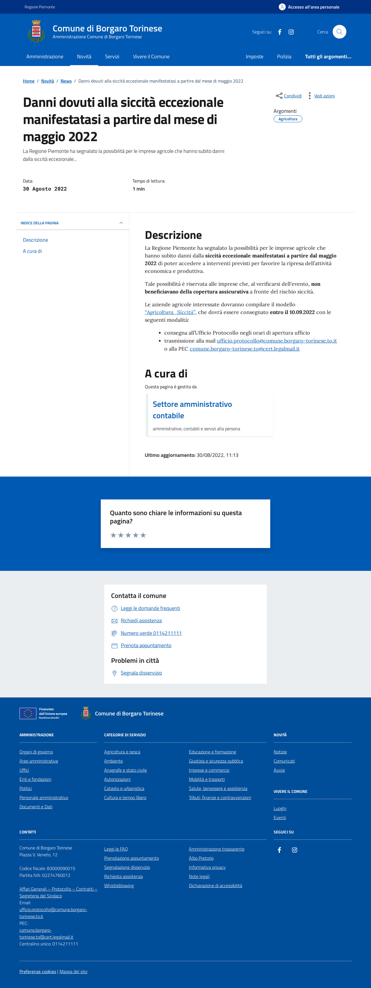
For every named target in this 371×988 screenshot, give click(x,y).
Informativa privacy (207, 867)
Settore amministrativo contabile (192, 409)
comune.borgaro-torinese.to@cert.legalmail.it (245, 348)
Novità (84, 56)
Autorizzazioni (117, 779)
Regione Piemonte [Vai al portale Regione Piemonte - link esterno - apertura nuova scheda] (40, 7)
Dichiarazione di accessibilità (215, 885)
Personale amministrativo (43, 797)
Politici (25, 788)
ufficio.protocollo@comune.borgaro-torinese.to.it (277, 340)
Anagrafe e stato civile (125, 770)
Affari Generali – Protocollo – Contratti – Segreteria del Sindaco (58, 892)
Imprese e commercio (209, 770)
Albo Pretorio (201, 858)
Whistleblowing (119, 885)
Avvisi (279, 770)
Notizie (280, 751)
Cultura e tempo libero (125, 797)
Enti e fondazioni (35, 779)
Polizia (284, 56)
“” (170, 312)
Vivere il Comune (151, 56)
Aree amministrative (38, 760)
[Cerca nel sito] (339, 32)
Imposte (254, 56)
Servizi (112, 56)
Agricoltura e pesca (122, 751)
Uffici (24, 770)
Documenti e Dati (35, 806)
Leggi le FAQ (116, 848)
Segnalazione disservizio (127, 867)
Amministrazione (44, 56)
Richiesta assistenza (123, 876)
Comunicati (284, 760)
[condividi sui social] (288, 95)
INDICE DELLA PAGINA (73, 222)
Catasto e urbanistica (124, 788)
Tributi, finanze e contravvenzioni (220, 797)
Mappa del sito (73, 971)
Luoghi (280, 808)
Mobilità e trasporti (207, 779)
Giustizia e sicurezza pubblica (216, 760)
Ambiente (113, 760)
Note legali (199, 876)
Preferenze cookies (37, 971)
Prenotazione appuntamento (131, 858)
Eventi (280, 817)
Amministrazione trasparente (216, 848)
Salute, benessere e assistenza (218, 788)
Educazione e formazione (212, 751)
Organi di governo (36, 751)
